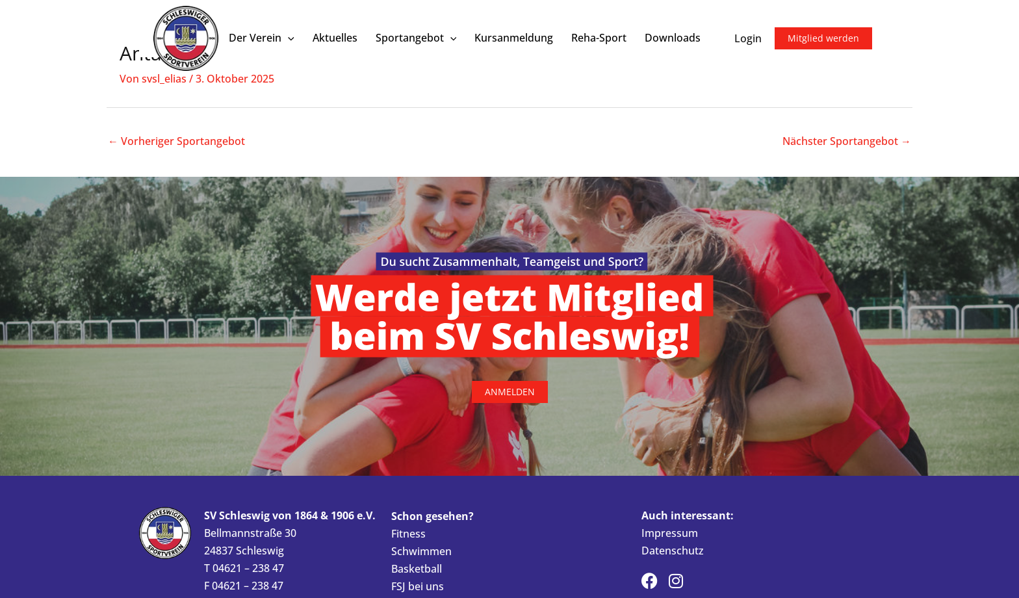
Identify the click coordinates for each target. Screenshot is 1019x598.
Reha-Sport (598, 38)
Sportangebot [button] (416, 38)
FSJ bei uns (417, 586)
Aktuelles (335, 38)
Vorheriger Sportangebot (176, 141)
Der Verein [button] (261, 38)
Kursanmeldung (513, 38)
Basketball (416, 569)
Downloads (673, 38)
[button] (287, 38)
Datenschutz (672, 550)
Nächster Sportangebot (846, 141)
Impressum (669, 533)
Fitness (408, 533)
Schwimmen (421, 551)
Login (748, 38)
